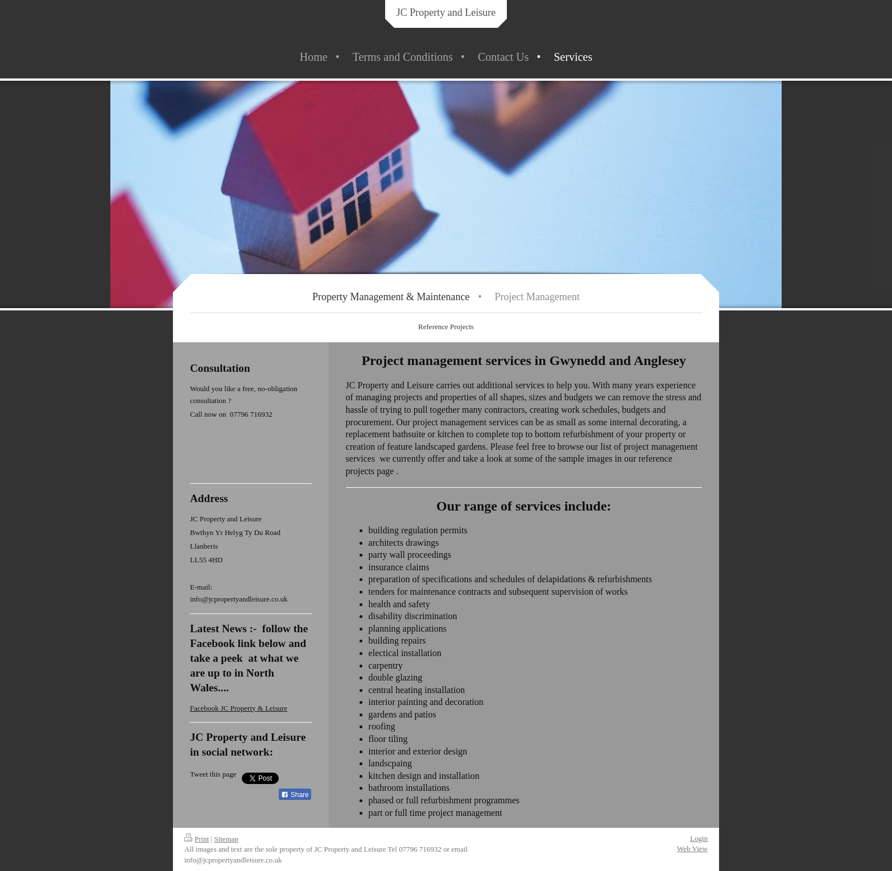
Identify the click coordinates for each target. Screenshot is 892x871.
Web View (692, 848)
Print (196, 839)
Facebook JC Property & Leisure (238, 708)
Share (294, 795)
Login (699, 838)
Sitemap (226, 839)
